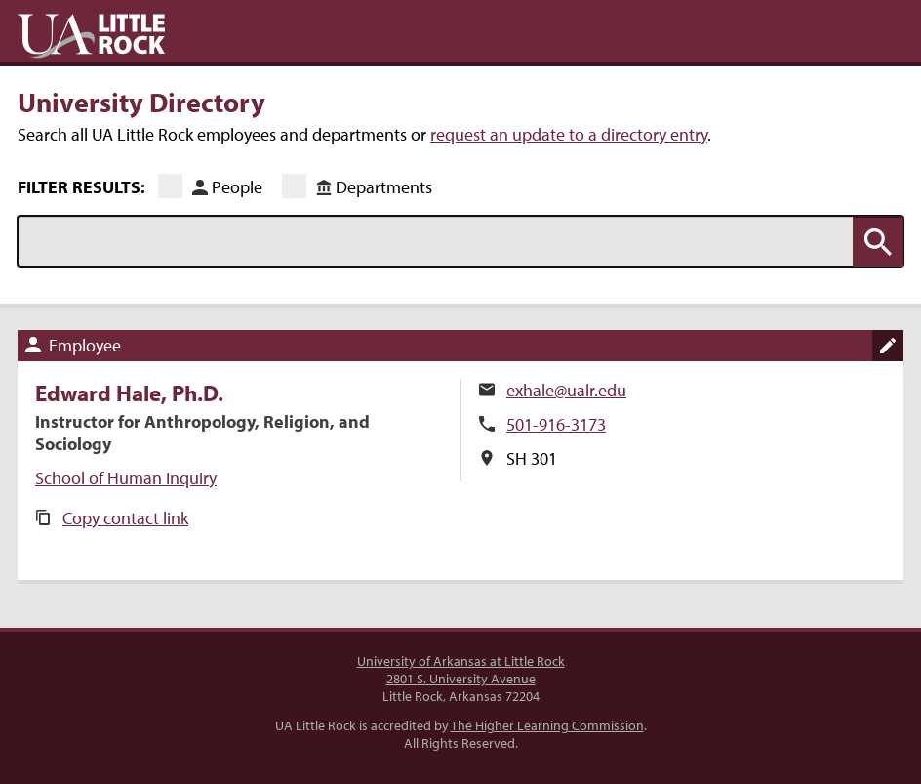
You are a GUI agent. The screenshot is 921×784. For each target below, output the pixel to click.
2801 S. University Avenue (461, 678)
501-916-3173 (556, 424)
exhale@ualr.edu (566, 390)
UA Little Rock (91, 36)
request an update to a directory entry (568, 134)
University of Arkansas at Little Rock (461, 661)
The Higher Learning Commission (547, 725)
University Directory (141, 101)
